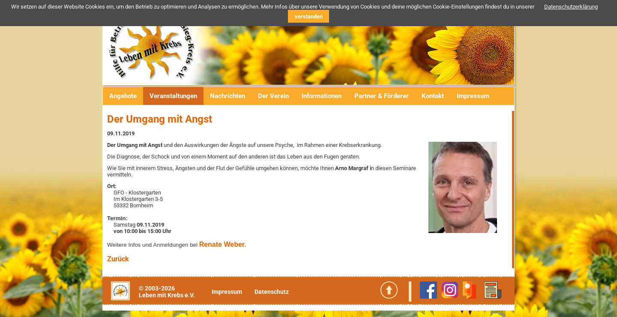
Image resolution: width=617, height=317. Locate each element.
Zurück (118, 259)
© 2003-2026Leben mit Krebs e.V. (167, 292)
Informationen (321, 96)
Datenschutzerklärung (571, 6)
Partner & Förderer (381, 96)
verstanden (309, 16)
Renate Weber (222, 244)
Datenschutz (272, 291)
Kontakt (433, 96)
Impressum (473, 96)
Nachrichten (227, 96)
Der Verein (273, 96)
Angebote (123, 96)
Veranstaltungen (173, 96)
